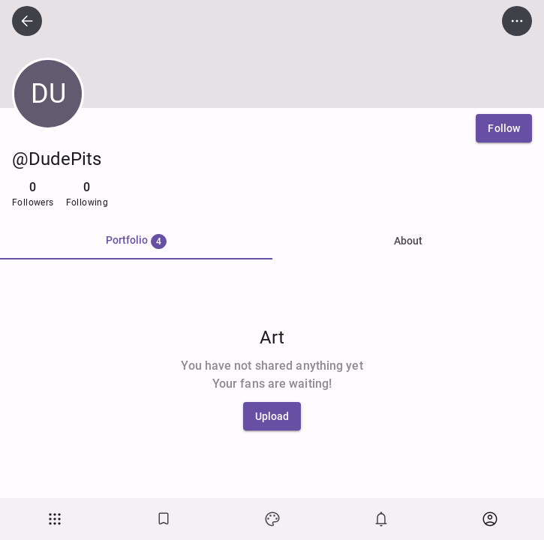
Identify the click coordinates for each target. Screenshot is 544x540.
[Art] (272, 519)
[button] (54, 519)
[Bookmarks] (163, 519)
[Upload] (272, 416)
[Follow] (504, 128)
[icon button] (27, 21)
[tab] (136, 242)
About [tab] (408, 241)
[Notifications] (380, 519)
